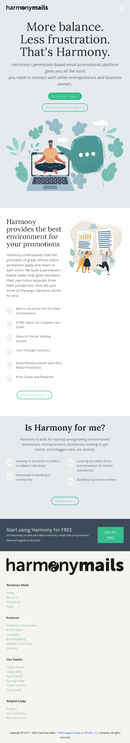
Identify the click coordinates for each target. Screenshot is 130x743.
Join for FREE (110, 535)
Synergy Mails (15, 681)
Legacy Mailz (14, 672)
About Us (12, 597)
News (10, 606)
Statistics (12, 648)
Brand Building (15, 639)
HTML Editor (14, 630)
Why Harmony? (16, 718)
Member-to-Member (19, 644)
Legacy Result (15, 667)
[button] (122, 8)
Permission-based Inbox (21, 625)
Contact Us (13, 602)
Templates (13, 634)
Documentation (16, 713)
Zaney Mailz (14, 690)
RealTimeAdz (14, 676)
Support (11, 709)
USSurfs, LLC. (91, 732)
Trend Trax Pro (16, 685)
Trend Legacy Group (68, 732)
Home (10, 593)
